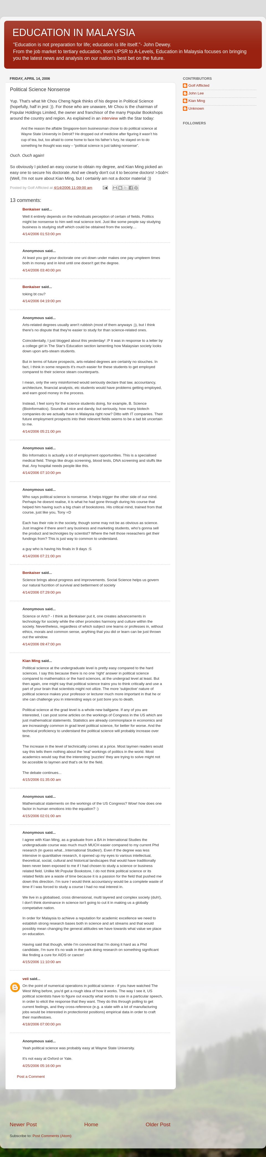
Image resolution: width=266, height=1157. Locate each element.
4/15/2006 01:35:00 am (41, 780)
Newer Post (23, 1124)
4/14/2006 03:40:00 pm (41, 270)
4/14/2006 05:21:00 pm (41, 431)
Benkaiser (31, 209)
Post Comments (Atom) (52, 1136)
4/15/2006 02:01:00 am (41, 816)
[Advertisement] (90, 1105)
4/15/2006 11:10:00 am (41, 962)
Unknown (196, 108)
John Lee (196, 93)
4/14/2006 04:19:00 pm (41, 301)
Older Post (158, 1124)
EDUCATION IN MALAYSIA (73, 32)
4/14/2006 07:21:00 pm (41, 556)
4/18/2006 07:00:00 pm (41, 1024)
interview (110, 118)
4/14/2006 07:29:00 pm (41, 592)
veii (25, 979)
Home (91, 1124)
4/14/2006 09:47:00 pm (41, 644)
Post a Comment (31, 1076)
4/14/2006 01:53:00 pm (41, 234)
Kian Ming (31, 661)
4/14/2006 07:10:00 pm (41, 473)
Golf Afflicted (198, 85)
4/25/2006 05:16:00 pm (41, 1066)
